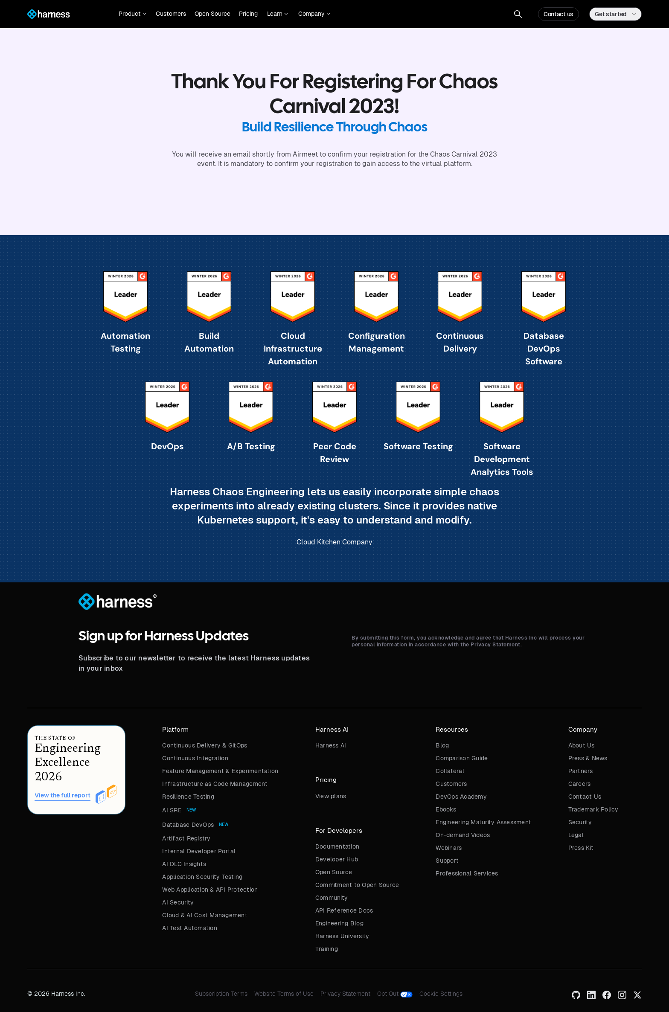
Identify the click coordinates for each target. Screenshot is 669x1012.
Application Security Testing (202, 877)
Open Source (212, 13)
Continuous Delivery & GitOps (204, 745)
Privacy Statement (345, 994)
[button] (132, 14)
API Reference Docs (344, 910)
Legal (576, 835)
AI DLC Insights (184, 864)
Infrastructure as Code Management (215, 784)
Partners (580, 771)
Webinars (449, 848)
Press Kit (580, 848)
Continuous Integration (195, 758)
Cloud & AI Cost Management (204, 915)
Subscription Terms (221, 994)
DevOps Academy (461, 797)
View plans (330, 796)
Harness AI (330, 745)
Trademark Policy (593, 809)
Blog (442, 745)
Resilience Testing (188, 797)
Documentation (337, 846)
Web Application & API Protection (210, 890)
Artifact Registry (186, 838)
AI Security (178, 902)
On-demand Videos (463, 835)
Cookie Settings (440, 993)
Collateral (450, 771)
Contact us (558, 14)
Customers (171, 13)
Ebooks (446, 809)
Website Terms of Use (284, 994)
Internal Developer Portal (199, 851)
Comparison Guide (462, 758)
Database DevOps (188, 825)
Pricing (248, 13)
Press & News (588, 758)
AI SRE (171, 810)
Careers (579, 784)
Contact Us (585, 797)
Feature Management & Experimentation (220, 771)
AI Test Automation (189, 928)
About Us (581, 745)
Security (580, 822)
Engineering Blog (339, 923)
